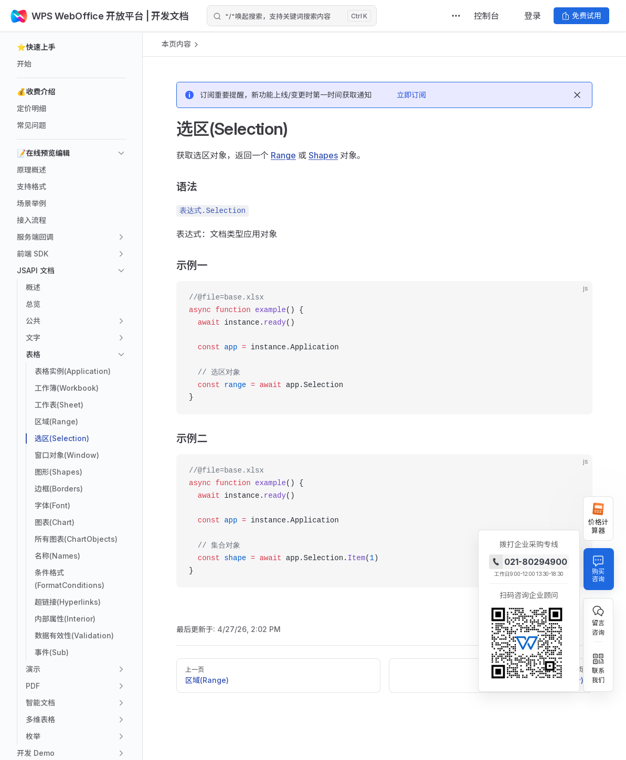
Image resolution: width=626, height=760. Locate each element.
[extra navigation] (456, 15)
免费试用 (581, 15)
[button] (71, 47)
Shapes (323, 155)
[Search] (292, 15)
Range (283, 155)
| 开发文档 (166, 16)
